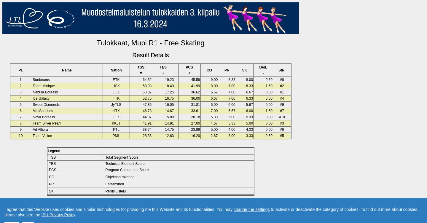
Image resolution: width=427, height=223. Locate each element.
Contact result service (172, 205)
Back (100, 205)
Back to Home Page (125, 205)
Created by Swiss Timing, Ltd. (217, 205)
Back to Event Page (75, 205)
